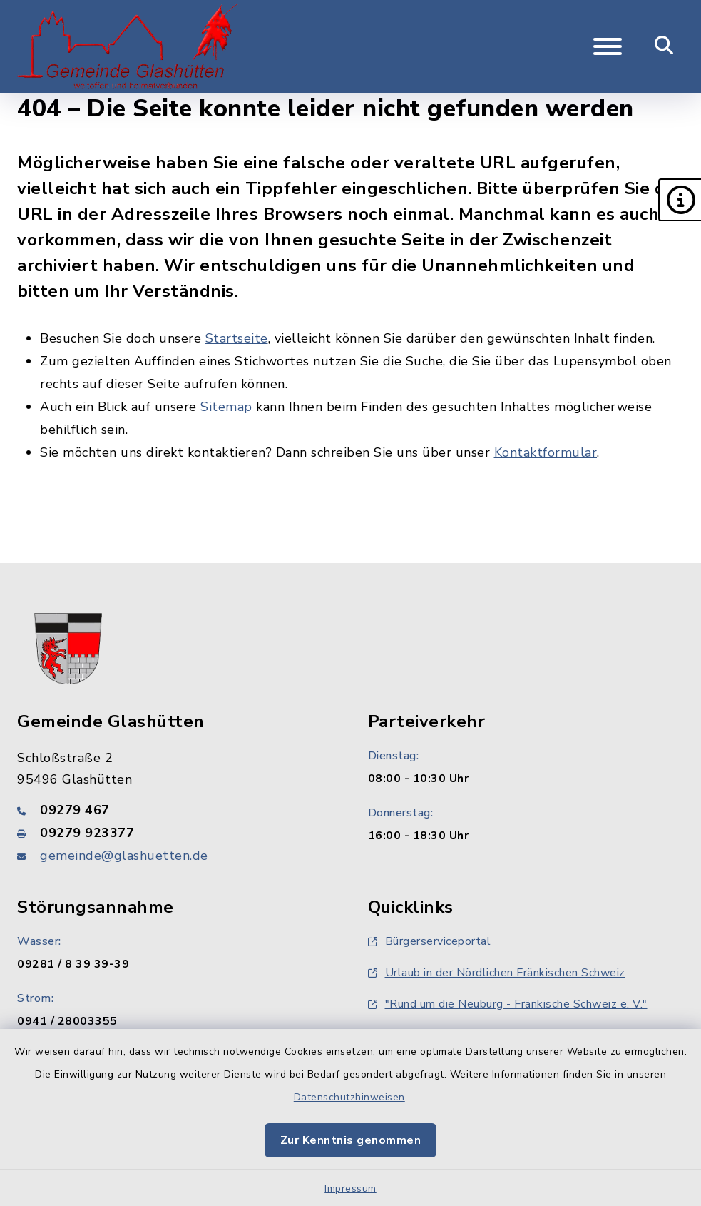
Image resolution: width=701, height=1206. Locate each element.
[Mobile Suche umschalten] (664, 46)
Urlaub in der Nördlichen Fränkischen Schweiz (496, 972)
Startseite (236, 338)
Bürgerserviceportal (429, 941)
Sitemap (226, 406)
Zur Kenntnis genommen (350, 1140)
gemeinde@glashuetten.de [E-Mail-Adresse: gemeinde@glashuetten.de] (124, 855)
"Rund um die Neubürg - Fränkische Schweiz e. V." (508, 1004)
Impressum (350, 1188)
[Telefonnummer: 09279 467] (175, 810)
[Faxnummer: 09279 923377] (175, 832)
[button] (679, 199)
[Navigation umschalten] (608, 46)
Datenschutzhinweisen (349, 1097)
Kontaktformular (546, 452)
